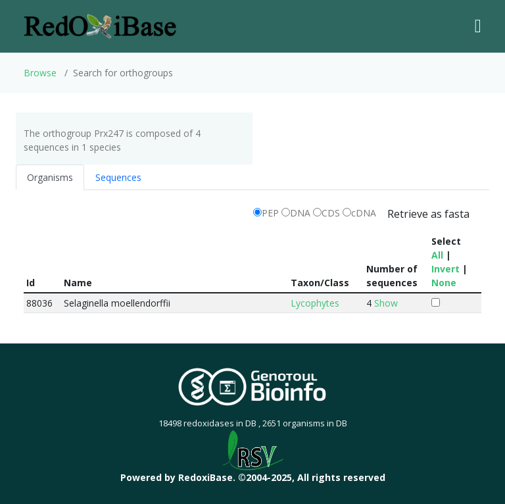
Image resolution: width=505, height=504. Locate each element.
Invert (445, 269)
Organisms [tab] (50, 177)
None (443, 282)
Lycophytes (315, 303)
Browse (40, 72)
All (437, 255)
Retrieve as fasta (428, 214)
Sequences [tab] (118, 177)
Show (386, 303)
